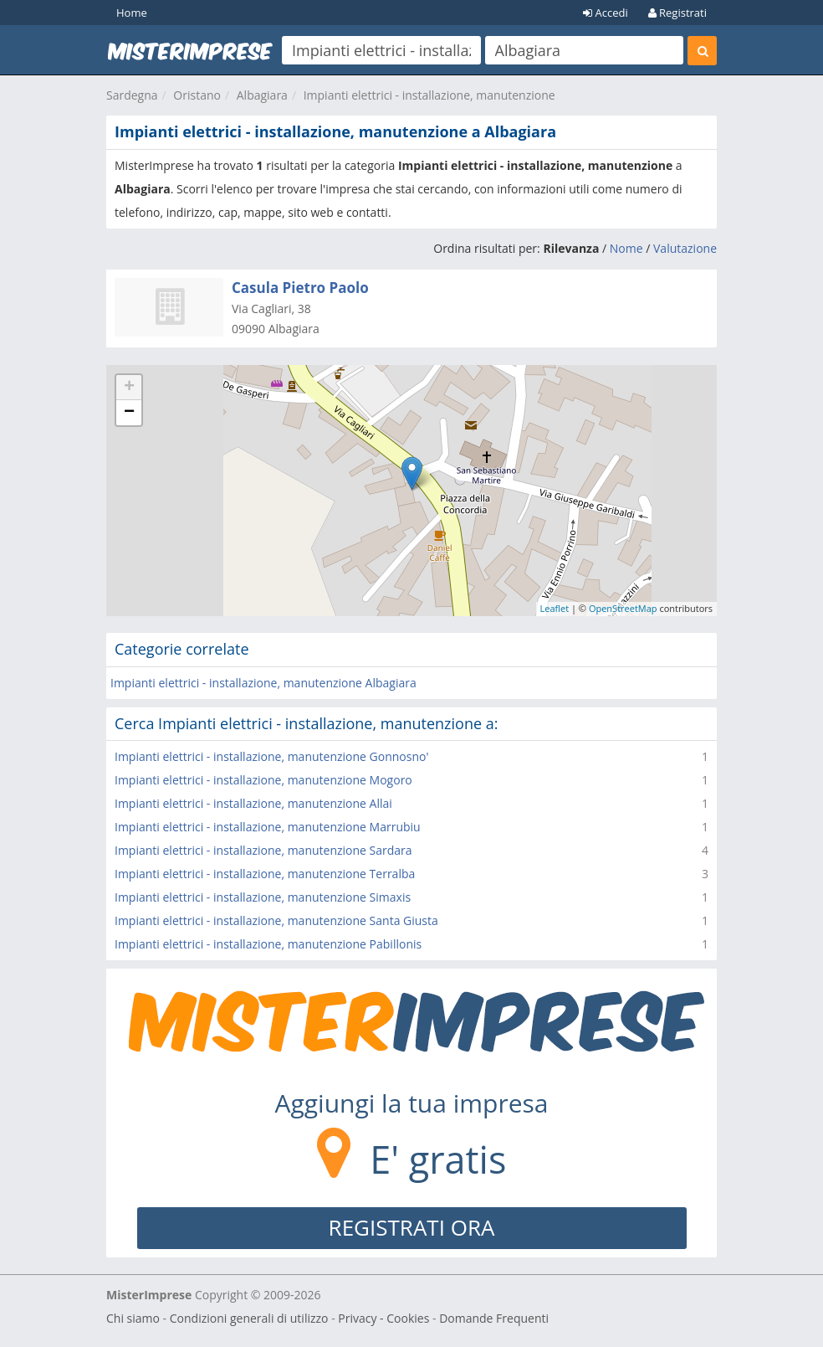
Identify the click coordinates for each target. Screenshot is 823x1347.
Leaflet (555, 608)
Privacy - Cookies (383, 1318)
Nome (626, 248)
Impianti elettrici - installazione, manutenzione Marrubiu (268, 827)
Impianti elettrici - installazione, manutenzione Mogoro (263, 780)
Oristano (197, 95)
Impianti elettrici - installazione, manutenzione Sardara (263, 850)
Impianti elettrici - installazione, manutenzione (429, 95)
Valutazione (685, 248)
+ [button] (129, 387)
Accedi (605, 12)
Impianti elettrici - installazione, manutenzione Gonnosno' (272, 756)
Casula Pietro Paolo (300, 287)
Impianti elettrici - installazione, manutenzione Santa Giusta (276, 920)
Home (131, 12)
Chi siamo (133, 1318)
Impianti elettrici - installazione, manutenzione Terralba (265, 874)
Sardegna (132, 95)
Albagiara (262, 95)
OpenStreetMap (623, 608)
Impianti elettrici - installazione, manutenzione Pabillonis (268, 944)
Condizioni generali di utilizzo (249, 1318)
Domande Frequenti (494, 1318)
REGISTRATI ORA (412, 1227)
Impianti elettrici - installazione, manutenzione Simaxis (263, 897)
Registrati (677, 12)
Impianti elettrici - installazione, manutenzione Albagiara (263, 683)
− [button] (129, 412)
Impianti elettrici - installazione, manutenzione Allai (253, 803)
